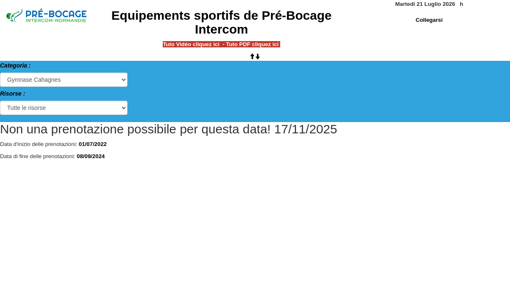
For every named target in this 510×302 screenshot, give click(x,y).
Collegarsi (429, 20)
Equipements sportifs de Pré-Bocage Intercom (222, 22)
